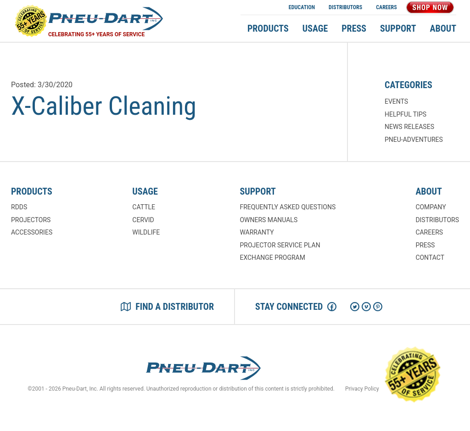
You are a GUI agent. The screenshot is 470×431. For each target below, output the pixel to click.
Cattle (143, 207)
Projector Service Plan (280, 245)
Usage (315, 28)
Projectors (30, 220)
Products (268, 28)
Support (398, 28)
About (443, 28)
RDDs (19, 207)
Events (396, 101)
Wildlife (146, 232)
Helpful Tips (405, 114)
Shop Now (430, 7)
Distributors (345, 7)
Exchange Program (272, 257)
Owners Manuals (268, 220)
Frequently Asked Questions (288, 207)
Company (430, 207)
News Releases (409, 126)
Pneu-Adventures (414, 139)
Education (302, 7)
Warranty (257, 232)
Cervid (143, 220)
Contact (429, 257)
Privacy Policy (362, 389)
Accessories (31, 232)
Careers (386, 7)
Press (353, 28)
